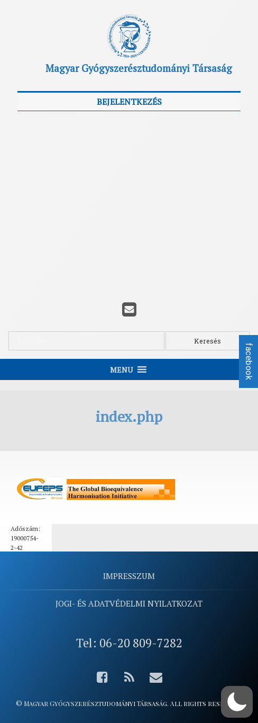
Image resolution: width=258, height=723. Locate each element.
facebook (249, 361)
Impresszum (129, 576)
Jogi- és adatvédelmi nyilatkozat (129, 603)
